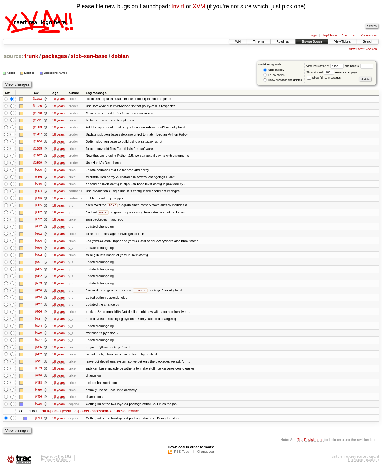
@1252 (37, 98)
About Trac (348, 35)
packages (54, 56)
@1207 (37, 134)
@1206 (37, 141)
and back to (359, 65)
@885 (38, 206)
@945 (38, 184)
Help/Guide (329, 35)
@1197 (37, 156)
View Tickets (342, 41)
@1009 (37, 163)
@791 (38, 263)
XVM (198, 6)
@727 (38, 342)
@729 (38, 335)
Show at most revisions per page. (332, 72)
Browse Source (312, 41)
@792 (38, 256)
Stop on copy (273, 70)
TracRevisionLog (310, 443)
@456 (38, 399)
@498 (38, 378)
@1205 (37, 149)
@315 (38, 406)
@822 (38, 220)
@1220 (37, 106)
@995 (38, 170)
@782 (38, 277)
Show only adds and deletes (282, 80)
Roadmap (283, 41)
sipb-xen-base (89, 56)
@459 (38, 392)
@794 (38, 249)
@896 (38, 199)
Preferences (369, 35)
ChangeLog (205, 455)
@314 (38, 421)
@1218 (37, 113)
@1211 (37, 120)
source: (13, 56)
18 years (58, 99)
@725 (38, 349)
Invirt (178, 6)
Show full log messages (324, 77)
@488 (38, 385)
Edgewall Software (57, 463)
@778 (38, 292)
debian (120, 56)
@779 (38, 285)
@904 (38, 192)
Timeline (258, 41)
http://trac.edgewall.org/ (363, 463)
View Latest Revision (363, 49)
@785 (38, 270)
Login (313, 35)
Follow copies (273, 75)
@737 (38, 320)
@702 (38, 356)
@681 (38, 363)
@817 (38, 227)
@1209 (37, 127)
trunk (31, 56)
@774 (38, 299)
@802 (38, 235)
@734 (38, 328)
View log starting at (325, 65)
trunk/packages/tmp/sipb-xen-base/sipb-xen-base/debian (89, 414)
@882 (38, 213)
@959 (38, 177)
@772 (38, 306)
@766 (38, 313)
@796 (38, 242)
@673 (38, 371)
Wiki (238, 41)
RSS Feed (181, 455)
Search (367, 41)
